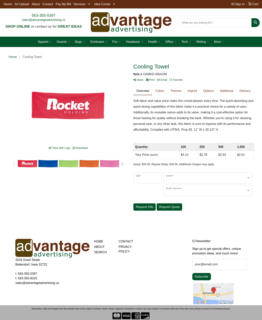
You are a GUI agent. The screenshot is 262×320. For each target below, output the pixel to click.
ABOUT (99, 246)
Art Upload (22, 4)
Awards (63, 42)
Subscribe (201, 276)
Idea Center (102, 4)
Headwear (134, 42)
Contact (47, 4)
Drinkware (98, 42)
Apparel (45, 42)
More (219, 42)
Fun (116, 42)
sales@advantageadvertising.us (43, 19)
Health (154, 42)
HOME (98, 241)
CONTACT (126, 241)
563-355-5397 (44, 15)
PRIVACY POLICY (125, 249)
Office (171, 42)
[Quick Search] (214, 22)
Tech (186, 42)
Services (79, 4)
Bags (80, 42)
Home (8, 4)
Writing (202, 42)
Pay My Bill (63, 4)
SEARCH (100, 252)
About (36, 4)
